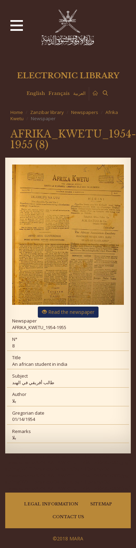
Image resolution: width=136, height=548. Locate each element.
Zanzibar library (47, 112)
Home (16, 112)
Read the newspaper (68, 312)
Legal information (51, 504)
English (36, 93)
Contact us (68, 516)
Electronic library (68, 75)
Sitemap (101, 504)
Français (59, 93)
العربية (79, 93)
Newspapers (84, 112)
